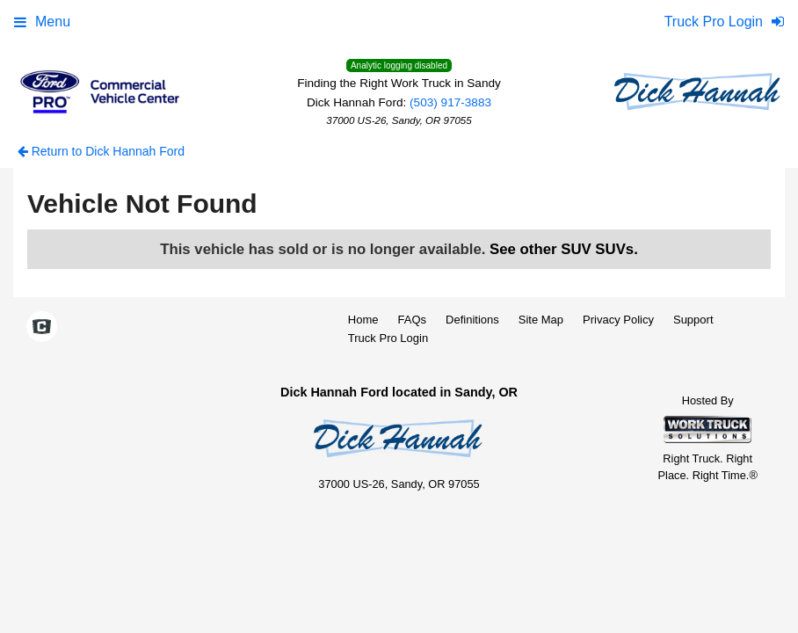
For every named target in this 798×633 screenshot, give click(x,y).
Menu (42, 21)
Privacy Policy (618, 319)
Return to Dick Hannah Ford (101, 151)
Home (363, 319)
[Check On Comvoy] (41, 328)
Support (693, 319)
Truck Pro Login (388, 338)
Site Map (541, 319)
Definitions (472, 319)
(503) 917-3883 (450, 102)
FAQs (412, 319)
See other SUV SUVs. (564, 249)
